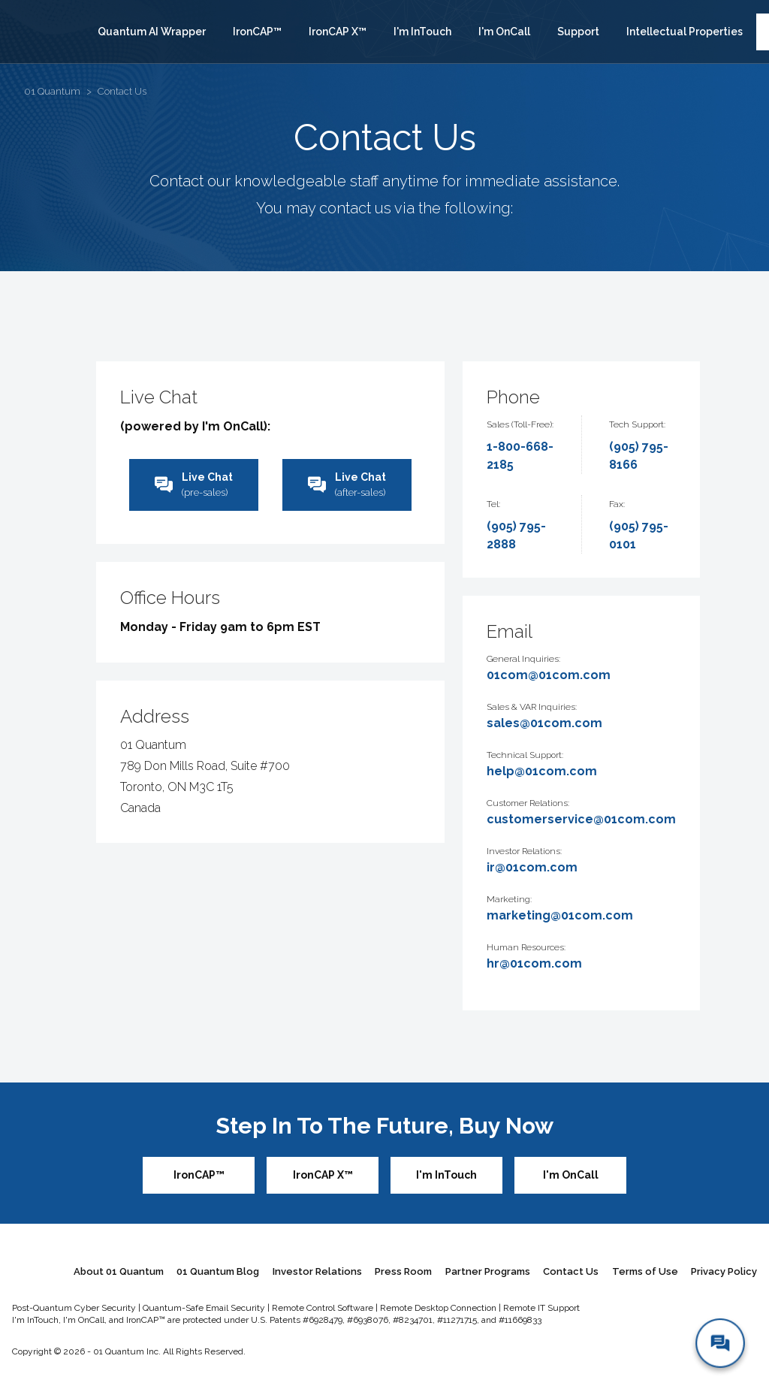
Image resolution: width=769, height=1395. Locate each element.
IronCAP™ (257, 32)
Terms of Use (645, 1271)
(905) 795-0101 (638, 535)
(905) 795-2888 (516, 535)
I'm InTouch (422, 32)
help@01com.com (542, 771)
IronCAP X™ (337, 32)
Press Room (403, 1271)
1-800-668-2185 (520, 455)
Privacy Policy (724, 1271)
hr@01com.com (534, 963)
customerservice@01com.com (581, 819)
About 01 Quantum (119, 1271)
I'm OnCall (504, 32)
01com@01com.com (549, 675)
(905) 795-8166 (638, 455)
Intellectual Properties (684, 32)
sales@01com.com (544, 723)
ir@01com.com (532, 867)
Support (578, 32)
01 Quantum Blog (217, 1271)
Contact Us (571, 1271)
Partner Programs (487, 1271)
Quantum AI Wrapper (152, 32)
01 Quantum (52, 91)
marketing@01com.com (560, 915)
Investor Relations (317, 1271)
